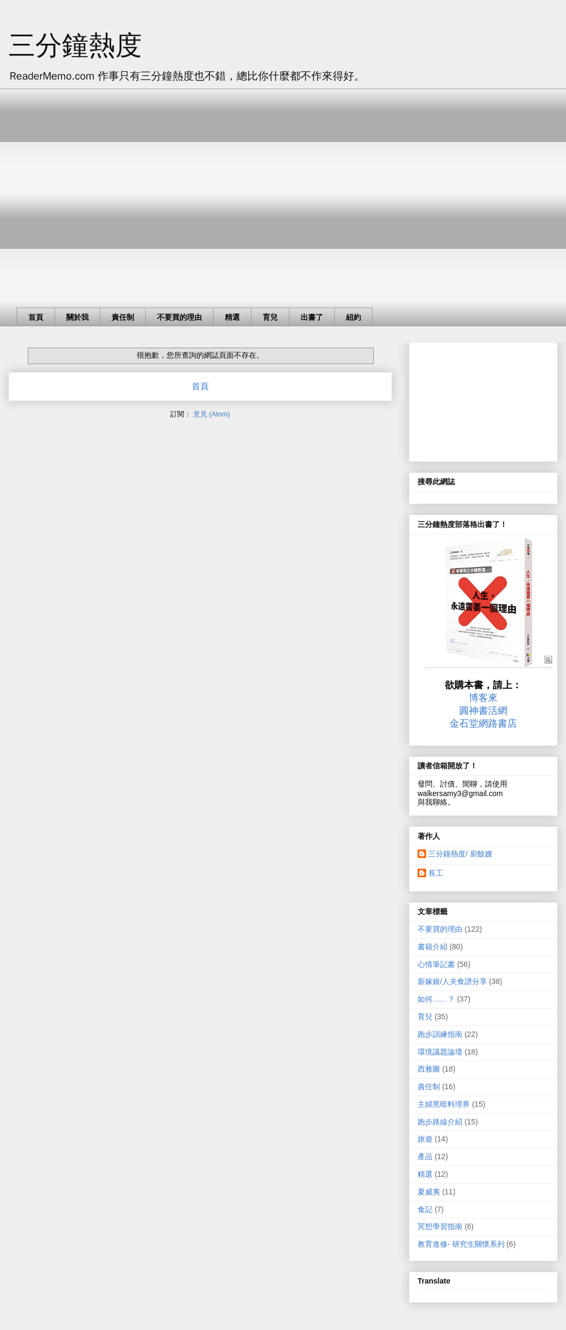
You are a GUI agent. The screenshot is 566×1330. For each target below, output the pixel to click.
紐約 (353, 317)
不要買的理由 (179, 317)
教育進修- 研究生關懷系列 (461, 1244)
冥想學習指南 (440, 1226)
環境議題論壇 (440, 1052)
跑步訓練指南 (440, 1034)
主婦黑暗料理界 (444, 1104)
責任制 (123, 317)
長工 (435, 873)
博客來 (483, 697)
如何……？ (436, 999)
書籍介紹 (432, 946)
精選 (232, 317)
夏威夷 (429, 1191)
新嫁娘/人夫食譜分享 (452, 981)
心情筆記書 (436, 964)
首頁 (35, 317)
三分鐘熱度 (75, 45)
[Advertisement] (100, 189)
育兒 (270, 317)
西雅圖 (429, 1069)
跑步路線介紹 (440, 1121)
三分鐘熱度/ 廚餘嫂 (460, 853)
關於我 (77, 317)
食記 (425, 1209)
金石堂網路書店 (483, 723)
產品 (425, 1156)
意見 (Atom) (211, 414)
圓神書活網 (483, 710)
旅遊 (425, 1139)
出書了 (312, 317)
